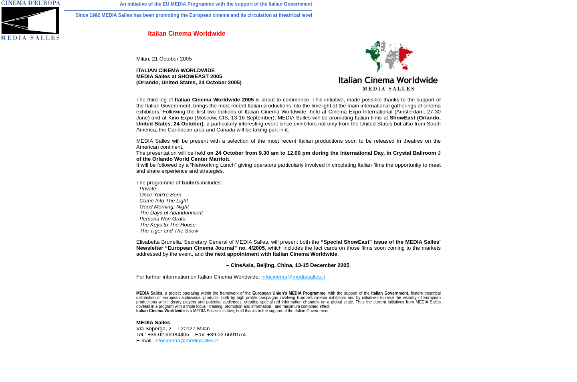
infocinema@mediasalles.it (293, 277)
